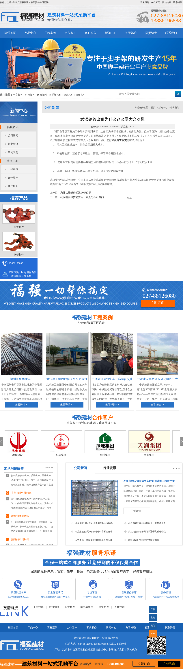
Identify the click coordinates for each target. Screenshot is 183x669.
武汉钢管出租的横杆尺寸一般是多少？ (147, 523)
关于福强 (131, 32)
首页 (153, 107)
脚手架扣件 (55, 94)
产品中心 (30, 32)
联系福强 (177, 2)
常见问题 (144, 2)
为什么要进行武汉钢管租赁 (75, 192)
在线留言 (155, 2)
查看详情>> (21, 404)
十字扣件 (18, 94)
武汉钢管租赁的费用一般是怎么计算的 (82, 197)
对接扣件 (30, 94)
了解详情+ (137, 510)
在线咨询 (169, 663)
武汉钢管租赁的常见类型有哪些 (143, 540)
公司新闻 (13, 135)
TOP (153, 633)
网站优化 (132, 649)
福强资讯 (12, 127)
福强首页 (10, 32)
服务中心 (12, 160)
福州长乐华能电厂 (21, 379)
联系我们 (171, 32)
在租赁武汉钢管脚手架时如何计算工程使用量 (149, 481)
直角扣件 (81, 94)
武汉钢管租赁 (119, 140)
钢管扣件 (42, 94)
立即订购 (144, 663)
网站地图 (166, 2)
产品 (153, 609)
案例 (153, 617)
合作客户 (70, 32)
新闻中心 (111, 32)
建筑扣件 (69, 94)
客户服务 (90, 32)
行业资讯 (13, 144)
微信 (152, 626)
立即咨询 (157, 303)
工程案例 (50, 32)
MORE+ (49, 467)
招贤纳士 (151, 32)
